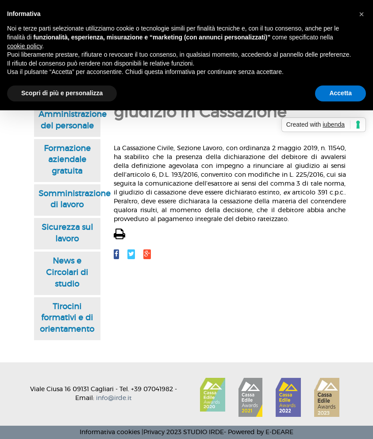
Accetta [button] (340, 93)
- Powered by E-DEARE (258, 432)
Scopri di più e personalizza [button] (62, 93)
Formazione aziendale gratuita (67, 160)
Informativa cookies (110, 432)
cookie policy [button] (24, 46)
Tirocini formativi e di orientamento (67, 318)
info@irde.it (114, 398)
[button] (361, 14)
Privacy (154, 432)
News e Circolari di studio (67, 272)
